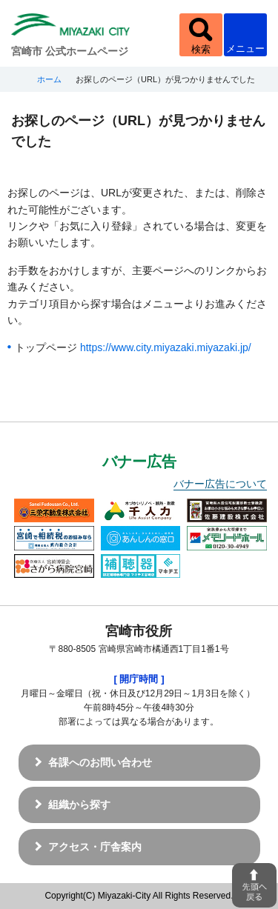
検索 (201, 49)
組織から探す (79, 804)
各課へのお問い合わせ (100, 762)
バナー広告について (220, 484)
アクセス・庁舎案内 (95, 847)
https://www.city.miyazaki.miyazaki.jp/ (165, 347)
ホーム (49, 79)
